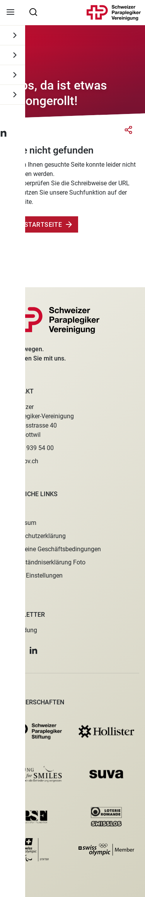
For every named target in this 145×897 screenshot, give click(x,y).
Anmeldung (21, 630)
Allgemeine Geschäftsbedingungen (53, 549)
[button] (8, 650)
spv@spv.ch (22, 461)
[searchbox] (33, 12)
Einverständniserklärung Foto (45, 562)
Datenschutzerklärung (36, 536)
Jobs (12, 509)
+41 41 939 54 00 (30, 448)
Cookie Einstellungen (34, 575)
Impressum (21, 522)
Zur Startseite (36, 224)
